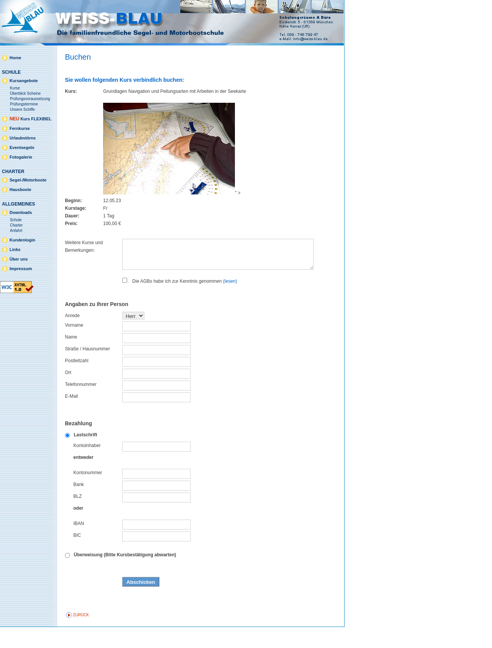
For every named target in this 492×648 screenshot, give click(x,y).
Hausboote (20, 189)
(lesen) (230, 302)
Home (15, 57)
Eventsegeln (22, 147)
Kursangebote (24, 80)
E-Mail (71, 417)
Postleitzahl (76, 381)
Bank (78, 505)
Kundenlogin (22, 240)
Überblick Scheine (25, 93)
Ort (68, 393)
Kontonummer (87, 493)
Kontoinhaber (86, 466)
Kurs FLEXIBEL (31, 119)
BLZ (77, 517)
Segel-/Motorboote (28, 180)
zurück (81, 636)
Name (71, 358)
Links (15, 249)
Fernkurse (20, 128)
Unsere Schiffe (22, 109)
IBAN (78, 544)
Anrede (72, 336)
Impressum (21, 268)
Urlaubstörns (23, 138)
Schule (16, 220)
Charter (16, 225)
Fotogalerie (21, 157)
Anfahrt (16, 230)
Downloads (21, 212)
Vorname (74, 346)
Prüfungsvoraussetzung (30, 99)
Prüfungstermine (24, 104)
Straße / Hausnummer (87, 370)
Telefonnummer (81, 405)
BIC (77, 556)
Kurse (15, 88)
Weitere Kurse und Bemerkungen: (84, 246)
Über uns (19, 259)
